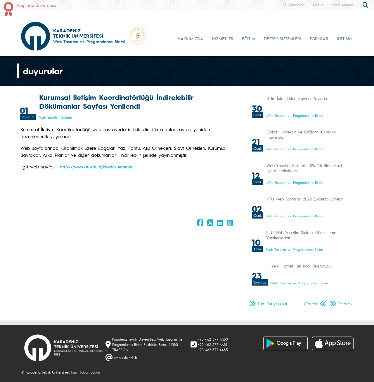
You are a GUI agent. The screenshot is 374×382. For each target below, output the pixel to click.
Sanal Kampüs (342, 4)
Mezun (318, 4)
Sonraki (346, 303)
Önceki (311, 303)
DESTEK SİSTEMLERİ (282, 38)
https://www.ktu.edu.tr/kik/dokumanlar (96, 166)
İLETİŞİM (345, 38)
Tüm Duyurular (272, 303)
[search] (366, 4)
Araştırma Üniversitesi (36, 5)
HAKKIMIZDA (190, 38)
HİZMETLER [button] (222, 38)
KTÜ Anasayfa (293, 4)
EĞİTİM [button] (248, 38)
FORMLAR (319, 38)
